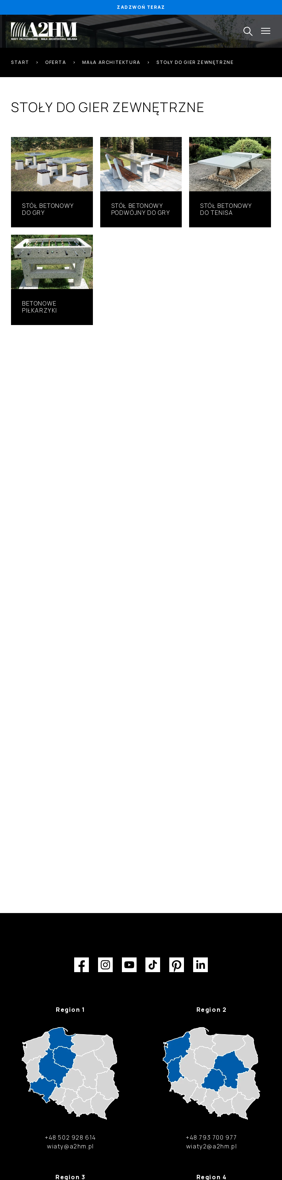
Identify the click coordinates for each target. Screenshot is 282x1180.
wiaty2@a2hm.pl (211, 1146)
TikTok (152, 964)
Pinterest (176, 964)
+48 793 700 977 (211, 1137)
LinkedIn (200, 964)
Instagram (105, 964)
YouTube (129, 964)
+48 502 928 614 (70, 1137)
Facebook (81, 964)
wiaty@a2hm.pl (70, 1146)
